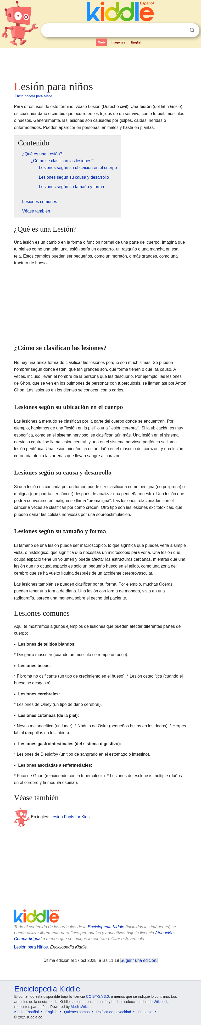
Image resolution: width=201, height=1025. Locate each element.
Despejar (181, 30)
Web (101, 42)
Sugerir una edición (138, 960)
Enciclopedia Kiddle (106, 927)
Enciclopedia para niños (33, 96)
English (136, 42)
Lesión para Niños (31, 947)
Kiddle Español (26, 1012)
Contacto (145, 1012)
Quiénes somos (77, 1012)
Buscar (192, 30)
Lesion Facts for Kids (70, 816)
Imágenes (118, 42)
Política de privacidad (113, 1012)
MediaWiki (79, 1007)
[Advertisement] (100, 62)
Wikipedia (162, 1002)
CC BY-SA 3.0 (97, 996)
